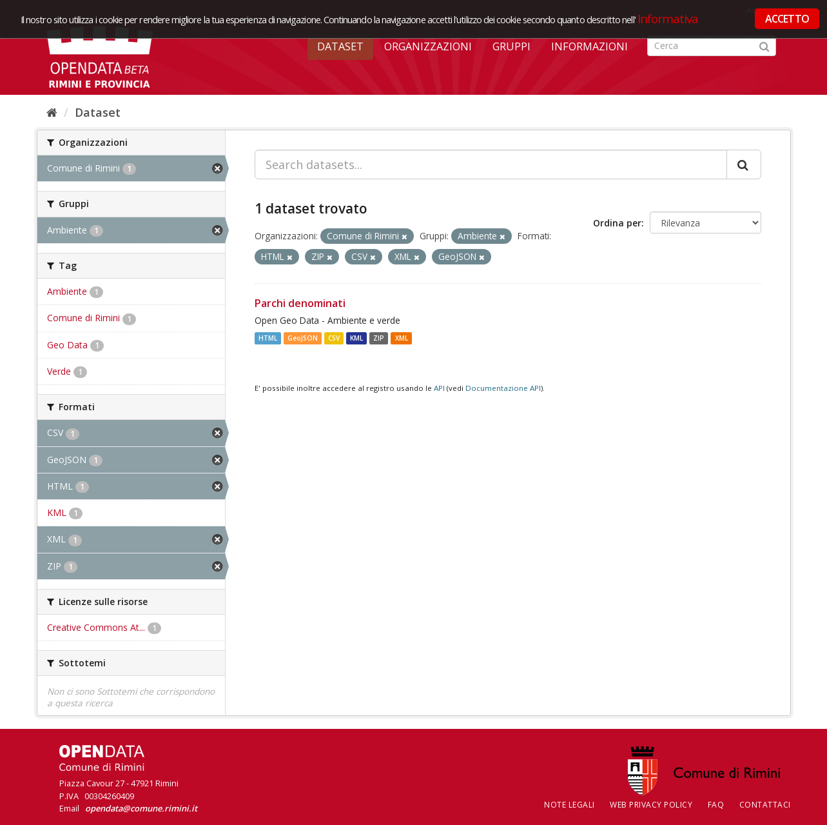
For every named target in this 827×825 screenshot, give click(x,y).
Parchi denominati (300, 303)
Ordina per (617, 223)
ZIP (378, 338)
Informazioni (589, 46)
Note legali (569, 804)
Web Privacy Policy (651, 804)
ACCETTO (787, 19)
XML (401, 338)
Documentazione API (503, 388)
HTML (267, 338)
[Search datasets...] (491, 164)
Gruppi (511, 46)
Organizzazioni (428, 46)
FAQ (716, 804)
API (439, 388)
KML (356, 338)
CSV (334, 338)
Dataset (340, 46)
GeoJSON (302, 338)
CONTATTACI (765, 804)
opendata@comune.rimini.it (141, 808)
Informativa (668, 18)
